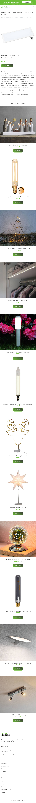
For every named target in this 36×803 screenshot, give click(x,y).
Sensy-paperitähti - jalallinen (18, 507)
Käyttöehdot (4, 786)
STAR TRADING (18, 55)
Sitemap (3, 792)
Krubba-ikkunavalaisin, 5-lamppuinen (18, 145)
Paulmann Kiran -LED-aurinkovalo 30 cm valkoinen (18, 663)
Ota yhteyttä (4, 784)
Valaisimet (3, 771)
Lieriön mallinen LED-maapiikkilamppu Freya (18, 352)
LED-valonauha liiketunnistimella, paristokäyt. (18, 300)
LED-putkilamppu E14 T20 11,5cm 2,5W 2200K (18, 197)
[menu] (33, 7)
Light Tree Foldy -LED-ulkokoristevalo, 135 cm (18, 248)
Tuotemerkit (11, 55)
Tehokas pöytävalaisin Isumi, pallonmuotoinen (18, 559)
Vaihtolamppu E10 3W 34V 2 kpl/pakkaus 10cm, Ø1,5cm (18, 404)
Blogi (2, 781)
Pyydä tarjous (26, 2)
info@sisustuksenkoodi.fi (7, 755)
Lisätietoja (7, 65)
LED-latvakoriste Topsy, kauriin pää (18, 456)
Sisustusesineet (5, 766)
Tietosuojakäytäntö (6, 789)
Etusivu (3, 17)
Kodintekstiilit (4, 763)
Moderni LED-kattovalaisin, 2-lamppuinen (18, 715)
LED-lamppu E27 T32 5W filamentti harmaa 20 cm (18, 611)
